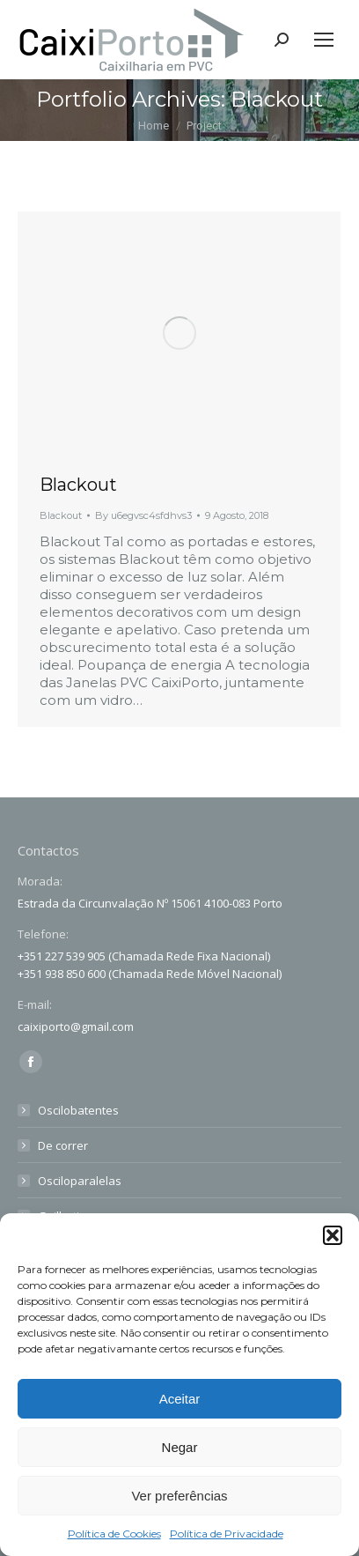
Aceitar (180, 1398)
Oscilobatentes (78, 1110)
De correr (63, 1145)
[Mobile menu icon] (323, 39)
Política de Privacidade (226, 1533)
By (143, 515)
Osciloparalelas (79, 1181)
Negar (180, 1447)
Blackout (78, 484)
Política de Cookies (114, 1533)
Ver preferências (179, 1495)
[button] (332, 1235)
